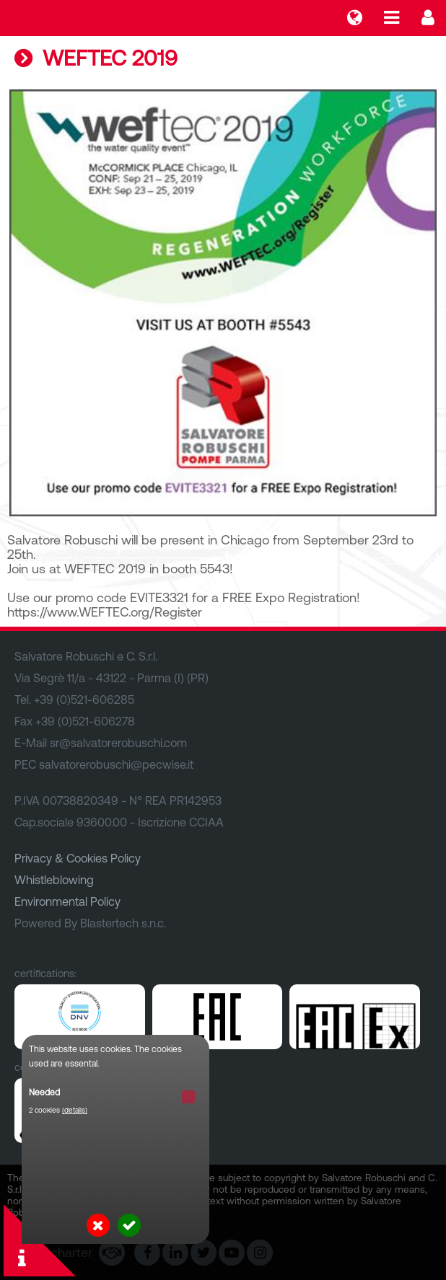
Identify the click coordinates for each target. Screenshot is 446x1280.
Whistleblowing (54, 879)
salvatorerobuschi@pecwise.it (116, 764)
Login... (428, 18)
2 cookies (58, 1110)
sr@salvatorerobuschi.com (118, 742)
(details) (74, 1110)
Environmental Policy (67, 901)
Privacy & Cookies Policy (77, 858)
